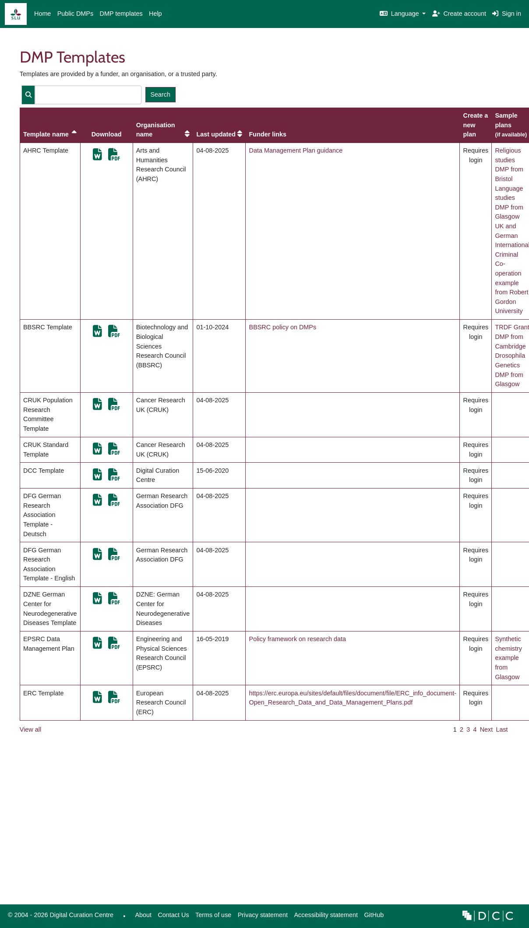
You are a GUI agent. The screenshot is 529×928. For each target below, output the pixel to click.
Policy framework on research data (297, 638)
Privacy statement (263, 914)
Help (155, 13)
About (143, 914)
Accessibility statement (326, 914)
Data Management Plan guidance (296, 150)
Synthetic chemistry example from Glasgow (508, 657)
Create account (459, 13)
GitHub (372, 917)
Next (486, 729)
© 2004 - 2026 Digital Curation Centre (59, 917)
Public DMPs (75, 13)
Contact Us (173, 914)
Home (42, 13)
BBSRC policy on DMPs (283, 327)
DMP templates (121, 13)
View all (30, 729)
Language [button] (400, 13)
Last (502, 729)
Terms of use (213, 914)
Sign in (506, 13)
